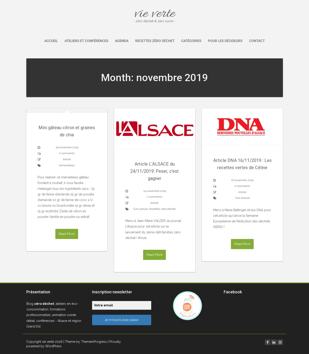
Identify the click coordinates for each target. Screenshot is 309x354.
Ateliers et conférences (86, 41)
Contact (257, 41)
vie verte (154, 14)
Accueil (51, 41)
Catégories (191, 41)
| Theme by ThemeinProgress (85, 341)
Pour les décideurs (225, 41)
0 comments (66, 153)
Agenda (122, 41)
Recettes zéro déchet (154, 41)
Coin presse (140, 208)
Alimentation (66, 165)
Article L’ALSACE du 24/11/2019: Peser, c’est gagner (154, 171)
